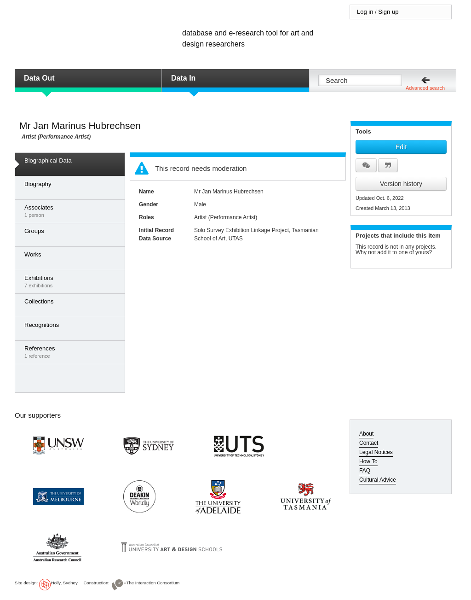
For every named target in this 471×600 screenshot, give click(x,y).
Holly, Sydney (64, 582)
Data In (183, 78)
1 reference (72, 352)
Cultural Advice (377, 480)
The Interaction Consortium (153, 582)
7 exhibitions (72, 281)
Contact (368, 443)
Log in (365, 11)
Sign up (388, 11)
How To (368, 461)
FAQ (364, 470)
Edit (401, 147)
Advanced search (425, 88)
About (366, 434)
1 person (72, 211)
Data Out (39, 78)
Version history (401, 183)
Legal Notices (376, 452)
